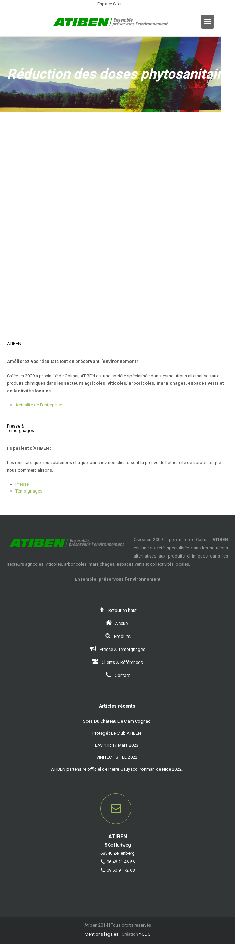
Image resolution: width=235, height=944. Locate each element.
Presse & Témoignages (117, 648)
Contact (117, 674)
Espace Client (110, 3)
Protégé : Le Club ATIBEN (116, 733)
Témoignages (28, 491)
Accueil (118, 622)
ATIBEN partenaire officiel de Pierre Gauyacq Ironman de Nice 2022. (117, 769)
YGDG (145, 934)
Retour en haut (118, 609)
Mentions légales (102, 934)
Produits (117, 635)
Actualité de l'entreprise (38, 404)
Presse (22, 484)
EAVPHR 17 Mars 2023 (116, 745)
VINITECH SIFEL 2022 (116, 757)
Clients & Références (117, 661)
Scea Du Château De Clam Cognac (116, 721)
